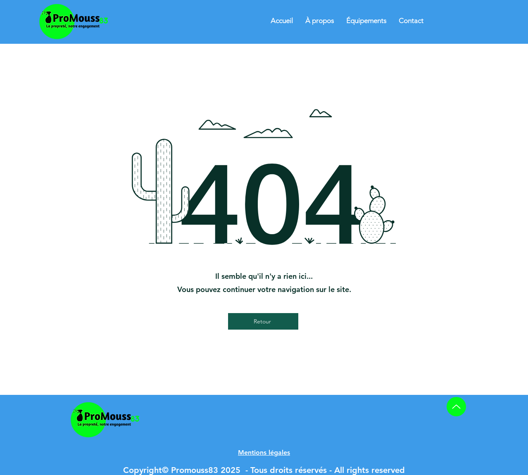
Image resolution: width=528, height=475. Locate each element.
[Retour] (263, 321)
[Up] (456, 406)
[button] (264, 452)
